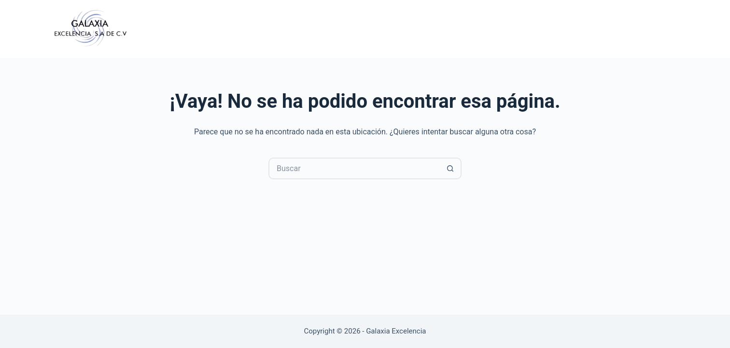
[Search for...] (354, 168)
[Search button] (451, 168)
